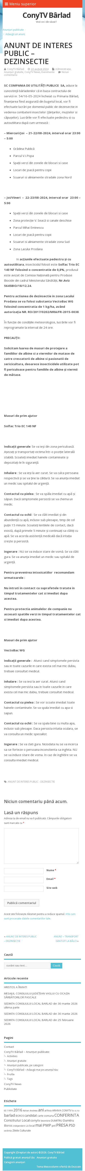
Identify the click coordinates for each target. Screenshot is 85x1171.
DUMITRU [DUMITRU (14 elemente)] (56, 1120)
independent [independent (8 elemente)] (19, 1125)
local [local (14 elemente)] (32, 1125)
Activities (12, 1056)
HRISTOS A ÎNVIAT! (15, 987)
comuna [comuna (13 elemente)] (49, 1115)
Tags (10, 1079)
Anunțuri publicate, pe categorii (25, 1065)
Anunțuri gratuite (13, 72)
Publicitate (10, 1089)
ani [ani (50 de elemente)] (41, 1110)
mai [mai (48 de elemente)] (38, 1125)
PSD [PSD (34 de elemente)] (72, 1125)
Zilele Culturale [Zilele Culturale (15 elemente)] (21, 1130)
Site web (51, 888)
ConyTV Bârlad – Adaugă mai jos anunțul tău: (32, 1069)
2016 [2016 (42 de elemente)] (17, 1109)
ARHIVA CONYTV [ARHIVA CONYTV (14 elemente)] (62, 1110)
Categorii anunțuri (14, 1162)
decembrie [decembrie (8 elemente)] (45, 1120)
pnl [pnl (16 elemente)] (54, 1125)
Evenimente (48, 72)
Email (51, 879)
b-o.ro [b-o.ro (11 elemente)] (76, 1110)
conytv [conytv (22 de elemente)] (35, 1120)
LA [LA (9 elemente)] (27, 1125)
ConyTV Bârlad (46, 15)
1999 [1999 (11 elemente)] (10, 1110)
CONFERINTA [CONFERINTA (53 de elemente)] (66, 1115)
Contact (9, 1047)
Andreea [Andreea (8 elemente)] (34, 1110)
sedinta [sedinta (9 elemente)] (8, 1130)
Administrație (63, 69)
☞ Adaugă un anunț (14, 34)
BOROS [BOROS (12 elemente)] (20, 1115)
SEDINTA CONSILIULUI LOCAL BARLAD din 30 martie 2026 (40, 1014)
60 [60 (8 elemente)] (5, 1110)
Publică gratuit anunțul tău (19, 1157)
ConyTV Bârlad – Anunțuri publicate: (27, 1052)
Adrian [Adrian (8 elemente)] (26, 1110)
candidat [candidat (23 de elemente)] (31, 1115)
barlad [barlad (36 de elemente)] (9, 1115)
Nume (51, 870)
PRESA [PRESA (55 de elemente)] (62, 1125)
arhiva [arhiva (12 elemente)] (48, 1110)
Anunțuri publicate (13, 29)
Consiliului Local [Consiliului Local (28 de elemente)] (17, 1120)
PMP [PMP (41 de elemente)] (47, 1125)
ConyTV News (32, 72)
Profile (11, 1074)
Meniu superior (20, 3)
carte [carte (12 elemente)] (40, 1115)
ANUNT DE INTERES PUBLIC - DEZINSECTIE (31, 781)
